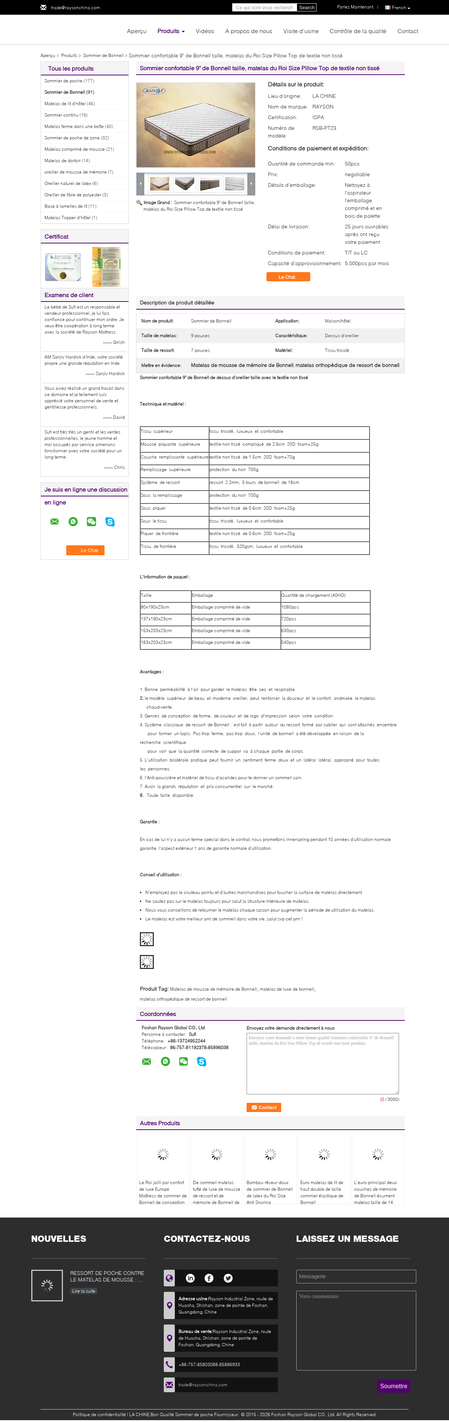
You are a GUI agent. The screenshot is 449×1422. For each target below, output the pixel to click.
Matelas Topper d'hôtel (68, 217)
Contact (407, 30)
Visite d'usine (301, 30)
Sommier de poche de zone (72, 137)
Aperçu (136, 30)
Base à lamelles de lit (66, 206)
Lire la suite (83, 1291)
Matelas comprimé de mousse (75, 149)
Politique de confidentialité (99, 1414)
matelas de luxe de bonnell (287, 989)
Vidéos (205, 30)
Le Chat (292, 277)
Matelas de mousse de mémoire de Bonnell (213, 989)
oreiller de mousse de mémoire (76, 172)
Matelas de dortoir (63, 160)
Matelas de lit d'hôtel (65, 103)
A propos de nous (248, 30)
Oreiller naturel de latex (68, 183)
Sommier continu (61, 115)
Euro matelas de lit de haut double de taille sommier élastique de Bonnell (321, 1192)
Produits (168, 30)
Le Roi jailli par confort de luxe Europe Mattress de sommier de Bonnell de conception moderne (163, 1196)
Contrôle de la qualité (358, 30)
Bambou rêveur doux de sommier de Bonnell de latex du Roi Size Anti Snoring (270, 1192)
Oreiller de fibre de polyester (73, 194)
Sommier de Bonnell (103, 55)
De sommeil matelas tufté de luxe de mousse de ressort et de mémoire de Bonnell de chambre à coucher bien (216, 1199)
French (401, 8)
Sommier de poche (63, 80)
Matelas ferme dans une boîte (74, 126)
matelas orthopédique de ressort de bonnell (183, 999)
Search (307, 7)
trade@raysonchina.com (75, 7)
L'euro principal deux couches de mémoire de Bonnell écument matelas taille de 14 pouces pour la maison (377, 1196)
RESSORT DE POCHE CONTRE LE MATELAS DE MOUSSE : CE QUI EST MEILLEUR (107, 1277)
